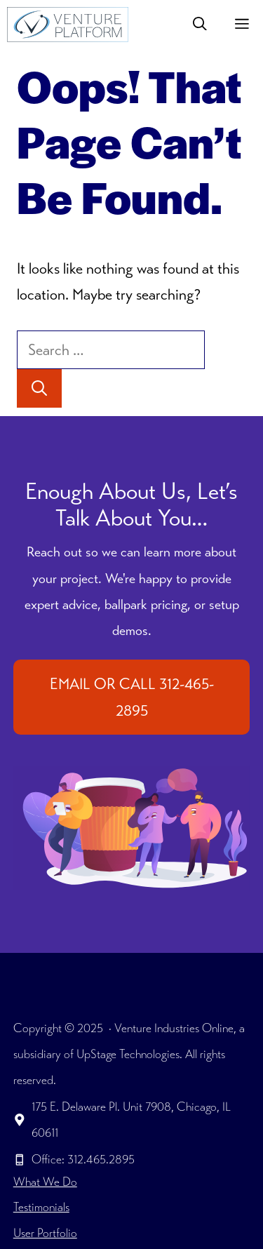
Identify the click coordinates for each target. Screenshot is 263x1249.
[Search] (39, 388)
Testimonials (41, 1207)
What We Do (45, 1181)
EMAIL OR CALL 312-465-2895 (132, 696)
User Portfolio (45, 1233)
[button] (200, 24)
